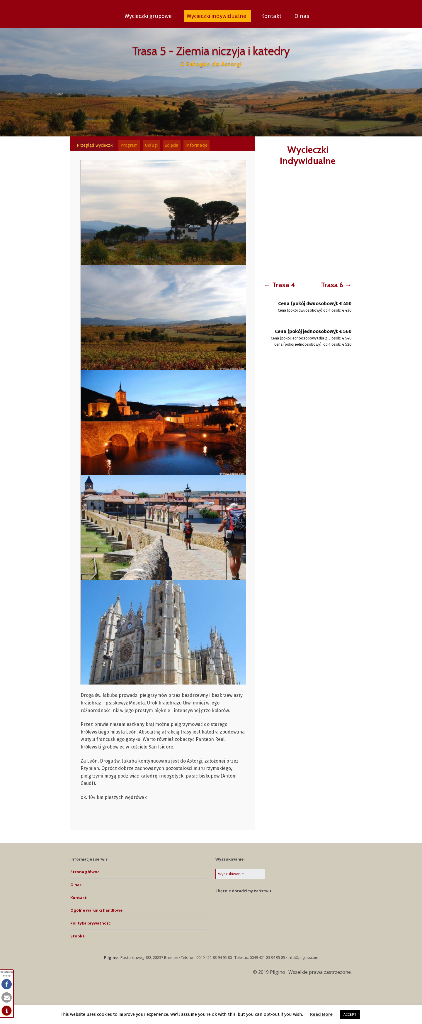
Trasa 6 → (336, 284)
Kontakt (271, 16)
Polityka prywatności (91, 926)
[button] (6, 984)
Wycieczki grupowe (149, 16)
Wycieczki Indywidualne (308, 155)
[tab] (97, 147)
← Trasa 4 (279, 284)
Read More (321, 1014)
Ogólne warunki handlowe (96, 913)
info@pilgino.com (303, 960)
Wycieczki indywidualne (217, 16)
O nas (302, 16)
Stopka (77, 939)
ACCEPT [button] (349, 1014)
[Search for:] (240, 877)
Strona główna (85, 874)
